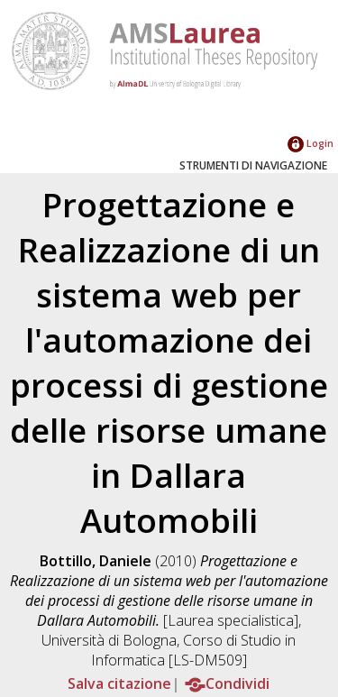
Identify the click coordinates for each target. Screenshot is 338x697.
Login (310, 143)
